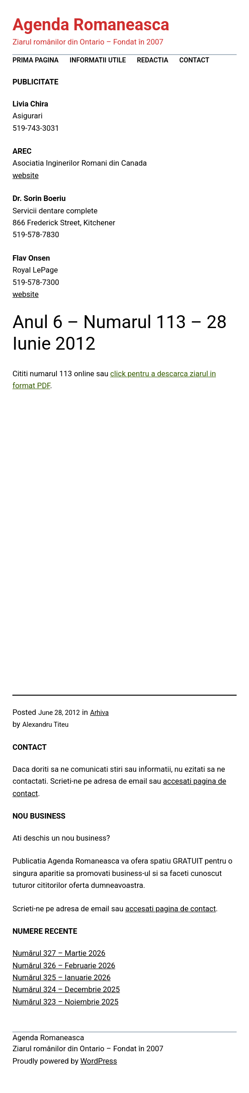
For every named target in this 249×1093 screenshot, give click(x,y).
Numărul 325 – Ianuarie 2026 (61, 977)
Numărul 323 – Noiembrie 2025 (65, 1002)
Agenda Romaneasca (90, 24)
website (25, 175)
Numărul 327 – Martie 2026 (58, 953)
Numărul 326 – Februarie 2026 (63, 965)
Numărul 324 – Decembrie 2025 (66, 989)
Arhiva (99, 713)
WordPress (98, 1061)
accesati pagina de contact (170, 908)
